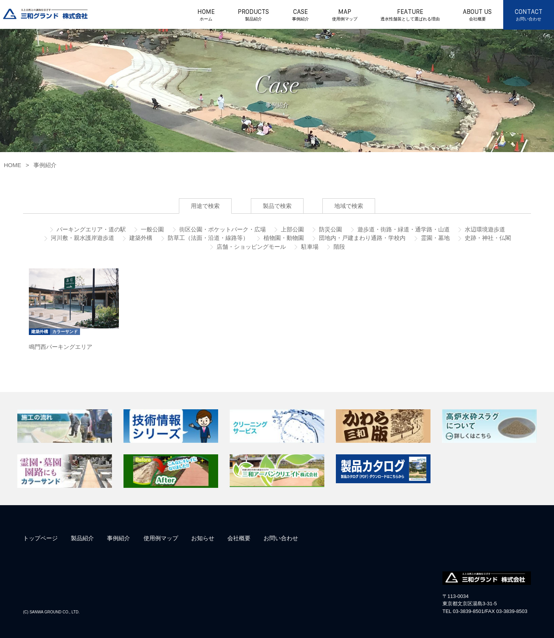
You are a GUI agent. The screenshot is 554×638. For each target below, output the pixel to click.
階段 (338, 246)
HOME (206, 15)
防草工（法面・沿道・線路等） (207, 237)
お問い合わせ (281, 538)
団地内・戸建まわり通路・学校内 (361, 237)
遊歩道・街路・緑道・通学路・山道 (403, 229)
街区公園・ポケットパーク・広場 (222, 229)
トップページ (40, 538)
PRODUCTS (253, 15)
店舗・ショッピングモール (250, 246)
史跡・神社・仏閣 (487, 237)
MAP (344, 15)
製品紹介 (82, 538)
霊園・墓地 (434, 237)
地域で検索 (348, 206)
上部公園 (291, 229)
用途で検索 (205, 206)
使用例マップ (161, 538)
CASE (300, 15)
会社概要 (238, 538)
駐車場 (308, 246)
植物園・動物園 (283, 237)
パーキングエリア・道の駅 (90, 229)
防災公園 (329, 229)
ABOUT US (477, 15)
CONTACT (528, 15)
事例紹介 (45, 165)
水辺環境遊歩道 (484, 229)
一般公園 (151, 229)
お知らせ (202, 538)
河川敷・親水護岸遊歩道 (81, 237)
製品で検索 (277, 206)
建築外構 (140, 237)
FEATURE (410, 15)
